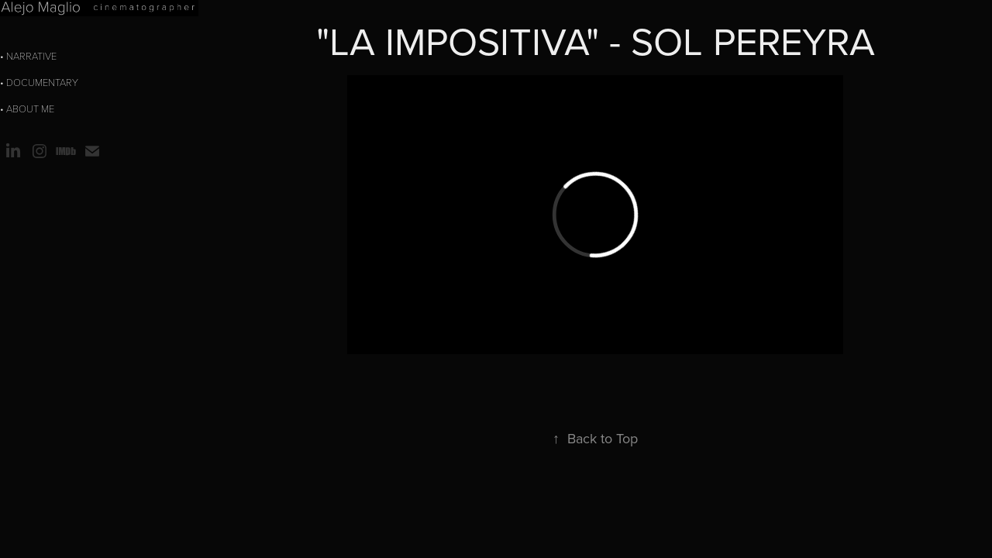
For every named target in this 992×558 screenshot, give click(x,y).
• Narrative (28, 56)
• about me (27, 108)
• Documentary (39, 82)
